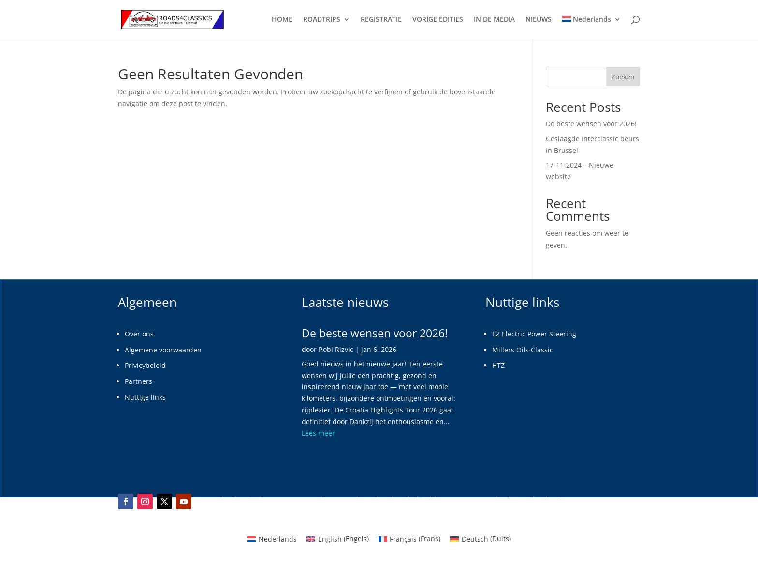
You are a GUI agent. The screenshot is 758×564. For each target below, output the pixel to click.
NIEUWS (538, 20)
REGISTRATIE (381, 20)
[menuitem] (591, 27)
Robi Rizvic (336, 349)
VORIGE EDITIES (437, 20)
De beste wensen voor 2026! (591, 123)
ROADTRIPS (321, 20)
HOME (282, 20)
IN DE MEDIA (494, 20)
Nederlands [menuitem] (278, 539)
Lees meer (318, 433)
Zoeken (623, 76)
